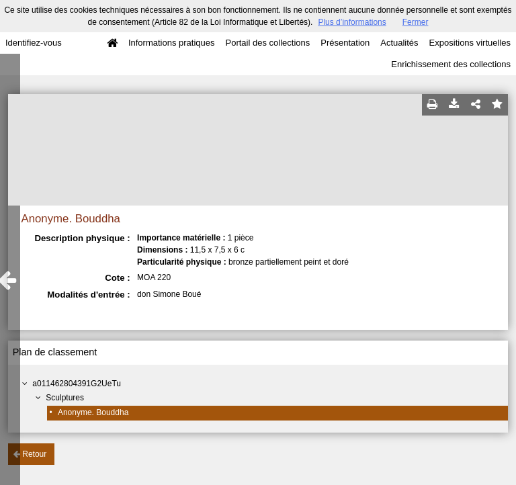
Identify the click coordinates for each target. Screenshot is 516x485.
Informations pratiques (171, 43)
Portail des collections (268, 43)
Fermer (415, 22)
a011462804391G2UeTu (76, 383)
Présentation (345, 43)
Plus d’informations (352, 22)
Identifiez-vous (33, 43)
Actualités (399, 43)
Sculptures (65, 397)
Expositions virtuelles (470, 43)
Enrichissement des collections (451, 64)
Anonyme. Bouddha (93, 412)
